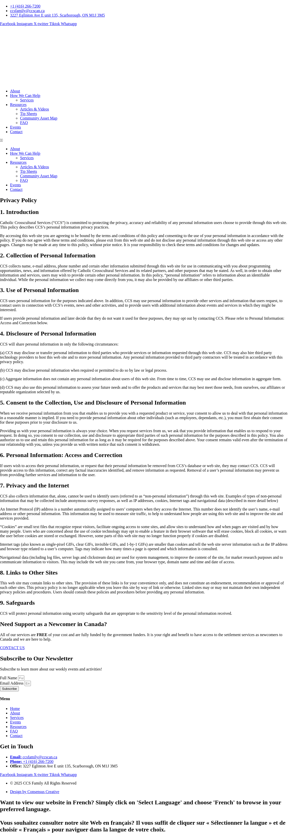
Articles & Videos (34, 109)
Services (27, 100)
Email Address (12, 683)
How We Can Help (25, 95)
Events (15, 127)
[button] (144, 140)
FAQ (24, 123)
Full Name (9, 678)
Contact (16, 132)
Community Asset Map (38, 118)
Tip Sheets (28, 113)
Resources (18, 104)
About (15, 91)
